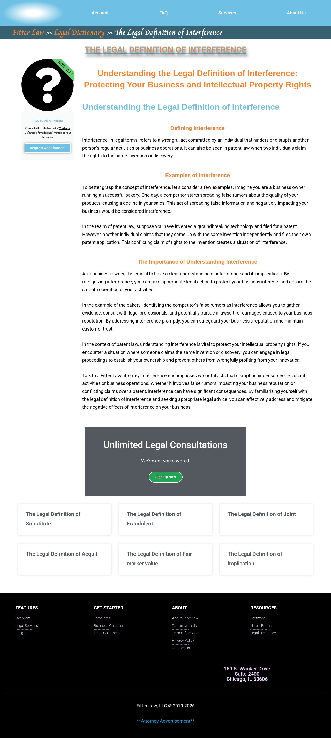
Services (227, 13)
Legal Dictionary (79, 32)
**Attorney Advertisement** (165, 721)
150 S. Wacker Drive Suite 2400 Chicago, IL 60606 (247, 674)
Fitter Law (28, 32)
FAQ (163, 13)
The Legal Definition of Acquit (61, 554)
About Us (296, 13)
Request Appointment (47, 151)
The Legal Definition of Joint (262, 514)
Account (100, 13)
